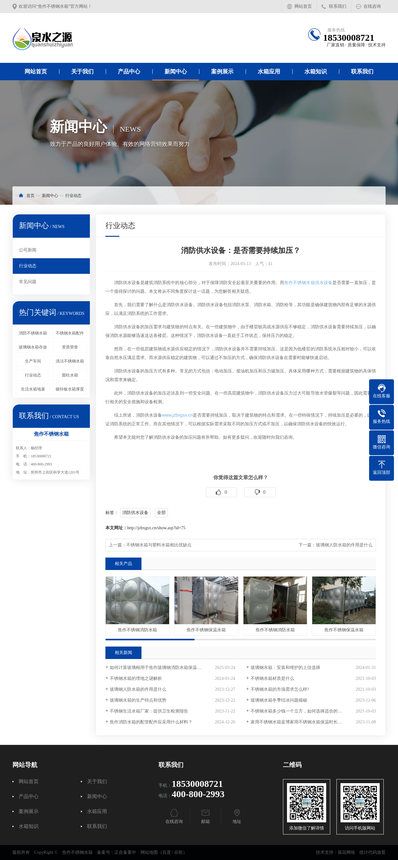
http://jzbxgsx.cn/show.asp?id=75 (156, 528)
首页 (30, 195)
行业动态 (73, 195)
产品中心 (129, 71)
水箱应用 (269, 71)
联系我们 (337, 6)
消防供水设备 (135, 512)
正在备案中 (125, 852)
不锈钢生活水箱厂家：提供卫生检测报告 (149, 711)
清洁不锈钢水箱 (70, 361)
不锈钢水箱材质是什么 (272, 678)
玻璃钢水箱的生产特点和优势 (138, 700)
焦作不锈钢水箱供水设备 (308, 282)
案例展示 (222, 71)
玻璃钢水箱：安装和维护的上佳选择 (285, 667)
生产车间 (33, 361)
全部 (161, 512)
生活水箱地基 (33, 389)
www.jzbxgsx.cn (177, 415)
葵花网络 (346, 852)
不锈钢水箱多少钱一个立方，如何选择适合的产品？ (301, 711)
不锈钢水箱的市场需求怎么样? (280, 689)
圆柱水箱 (70, 375)
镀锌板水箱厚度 (70, 389)
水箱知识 (315, 71)
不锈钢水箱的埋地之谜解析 (136, 678)
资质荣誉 (70, 347)
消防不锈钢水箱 (33, 333)
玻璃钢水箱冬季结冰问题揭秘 (279, 700)
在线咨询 (372, 6)
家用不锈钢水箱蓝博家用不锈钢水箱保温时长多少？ (301, 722)
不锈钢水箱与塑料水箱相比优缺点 (159, 545)
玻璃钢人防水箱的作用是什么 (344, 545)
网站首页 (303, 6)
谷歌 (178, 852)
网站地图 (149, 852)
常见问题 (27, 281)
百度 (166, 852)
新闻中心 (175, 71)
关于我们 (82, 71)
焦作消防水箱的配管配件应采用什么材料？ (151, 722)
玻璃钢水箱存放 (33, 347)
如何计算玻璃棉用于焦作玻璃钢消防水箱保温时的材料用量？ (168, 667)
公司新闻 (27, 250)
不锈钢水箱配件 (70, 333)
